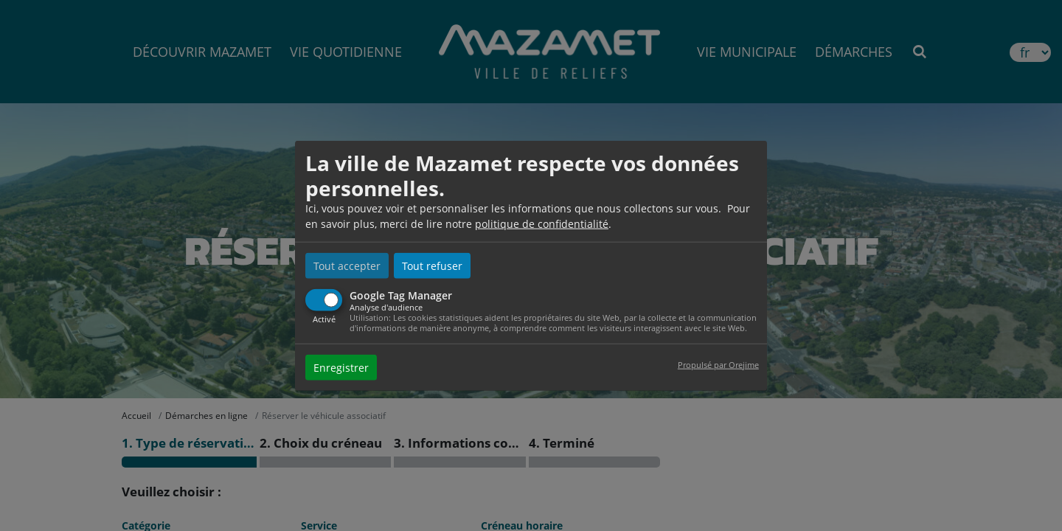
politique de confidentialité (541, 224)
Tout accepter (347, 266)
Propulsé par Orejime (718, 363)
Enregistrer (341, 367)
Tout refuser (432, 266)
